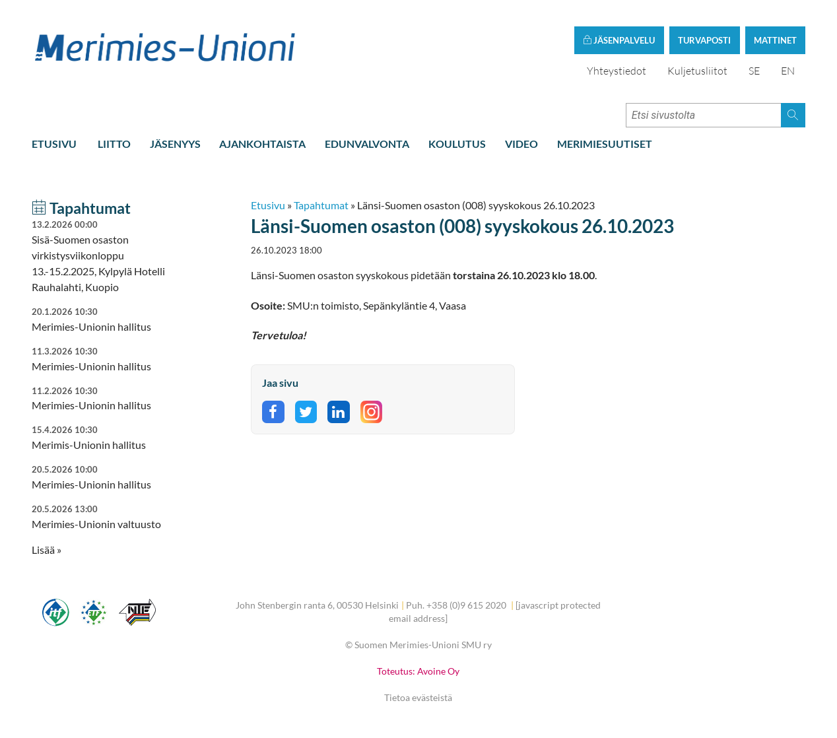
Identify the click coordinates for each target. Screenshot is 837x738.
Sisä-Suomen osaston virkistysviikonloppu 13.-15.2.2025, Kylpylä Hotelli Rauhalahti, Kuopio (108, 255)
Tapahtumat (321, 205)
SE (754, 70)
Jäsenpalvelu (619, 40)
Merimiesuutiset (604, 143)
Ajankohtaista (262, 143)
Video (521, 143)
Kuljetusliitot (697, 70)
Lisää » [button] (46, 549)
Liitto (114, 143)
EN (788, 70)
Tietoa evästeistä (418, 697)
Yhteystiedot (616, 70)
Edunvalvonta (367, 143)
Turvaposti (704, 40)
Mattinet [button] (775, 40)
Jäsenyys (175, 143)
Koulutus (457, 143)
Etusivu (54, 143)
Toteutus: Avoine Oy (418, 671)
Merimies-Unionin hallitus (108, 398)
